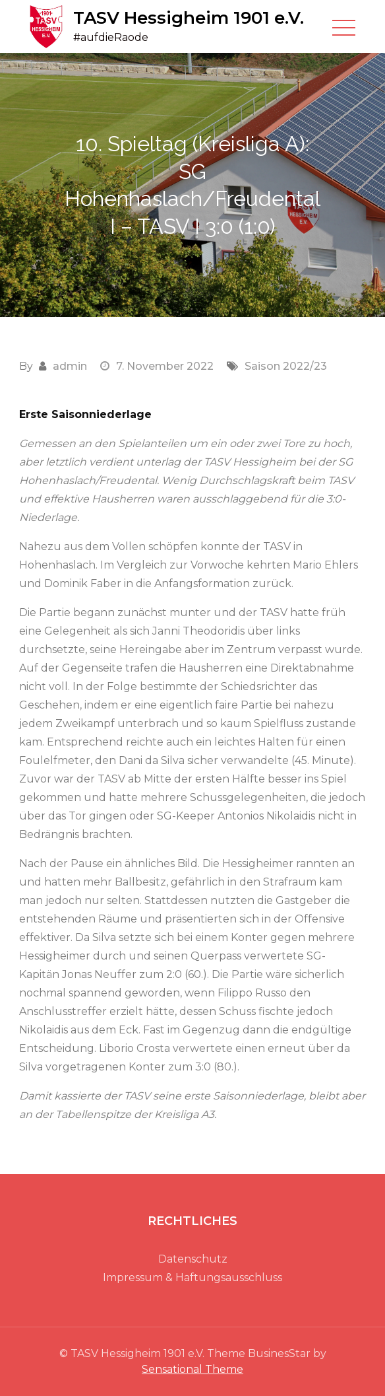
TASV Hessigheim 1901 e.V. (188, 17)
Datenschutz (192, 1259)
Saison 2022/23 (286, 366)
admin (70, 366)
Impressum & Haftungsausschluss (192, 1277)
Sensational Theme (192, 1369)
